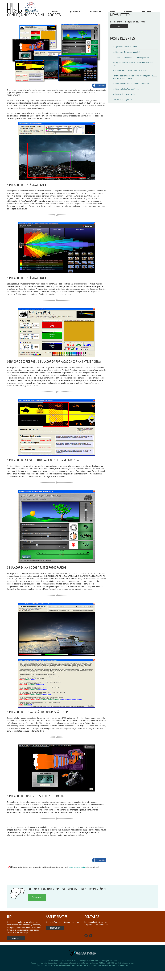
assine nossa (77, 867)
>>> (119, 26)
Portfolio (95, 11)
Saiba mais (16, 938)
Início (55, 11)
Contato (146, 11)
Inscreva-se (55, 928)
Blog (112, 11)
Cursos (128, 11)
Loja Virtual (74, 11)
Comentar (37, 897)
